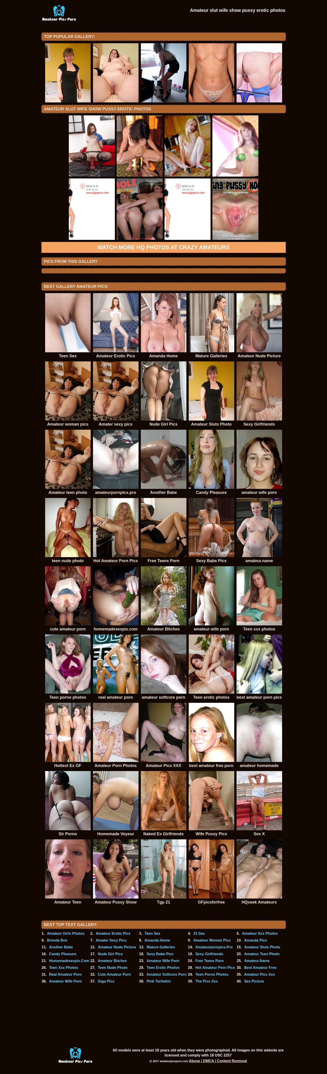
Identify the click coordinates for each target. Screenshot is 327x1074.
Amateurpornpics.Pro (214, 947)
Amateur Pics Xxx (259, 974)
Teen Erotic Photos (163, 968)
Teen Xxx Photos (63, 968)
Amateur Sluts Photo (262, 947)
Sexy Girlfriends (209, 954)
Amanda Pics (255, 940)
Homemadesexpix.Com (69, 961)
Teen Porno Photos (211, 974)
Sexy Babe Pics (160, 954)
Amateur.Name (257, 961)
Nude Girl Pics (110, 954)
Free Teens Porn (209, 961)
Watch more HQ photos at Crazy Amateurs (164, 247)
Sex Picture (254, 981)
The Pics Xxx (206, 981)
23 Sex (199, 933)
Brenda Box (57, 940)
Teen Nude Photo (112, 968)
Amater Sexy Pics (111, 940)
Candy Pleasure (62, 954)
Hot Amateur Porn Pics (215, 968)
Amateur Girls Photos (65, 933)
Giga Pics (106, 981)
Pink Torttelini (158, 981)
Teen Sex (152, 933)
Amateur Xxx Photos (260, 933)
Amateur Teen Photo (261, 954)
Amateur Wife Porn (163, 961)
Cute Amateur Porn (114, 974)
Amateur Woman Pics (212, 940)
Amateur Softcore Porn (166, 974)
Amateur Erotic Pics (113, 933)
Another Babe (61, 947)
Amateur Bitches (112, 961)
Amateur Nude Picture (117, 947)
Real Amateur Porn (65, 974)
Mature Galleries (161, 947)
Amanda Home (157, 940)
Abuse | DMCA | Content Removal (218, 1061)
